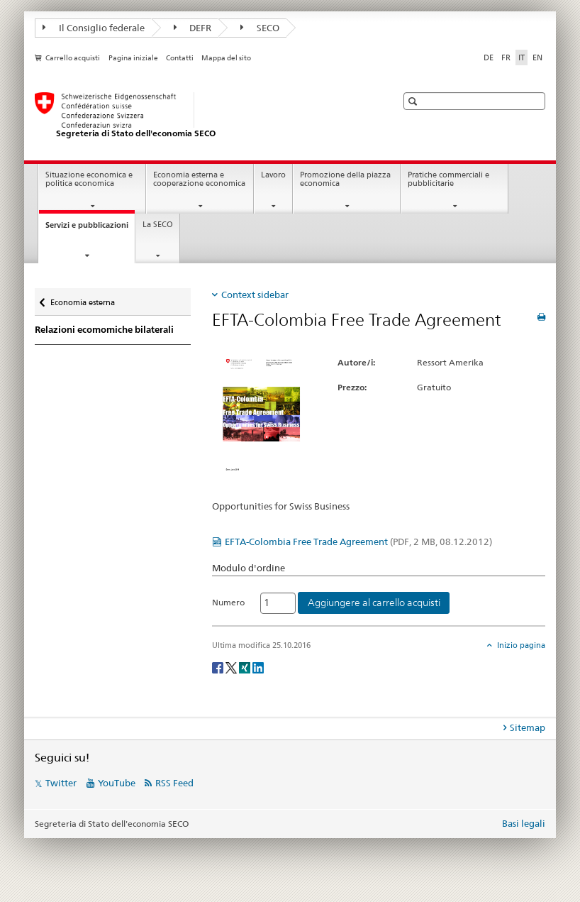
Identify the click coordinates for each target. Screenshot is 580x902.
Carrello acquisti (72, 58)
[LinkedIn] (258, 666)
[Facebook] (218, 666)
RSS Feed (174, 782)
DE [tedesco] (488, 57)
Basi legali (523, 823)
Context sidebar (255, 294)
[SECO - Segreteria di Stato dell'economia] (201, 115)
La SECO (158, 224)
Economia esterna (82, 299)
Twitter (61, 782)
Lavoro (273, 175)
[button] (414, 101)
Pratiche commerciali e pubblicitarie (448, 179)
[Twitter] (232, 666)
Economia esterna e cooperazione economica (199, 179)
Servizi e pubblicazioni (90, 228)
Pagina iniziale (133, 58)
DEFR (193, 27)
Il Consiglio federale (94, 27)
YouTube (116, 782)
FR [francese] (506, 57)
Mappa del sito (226, 58)
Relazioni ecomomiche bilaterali (104, 330)
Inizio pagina (520, 645)
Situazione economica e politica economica (89, 179)
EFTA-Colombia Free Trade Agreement (358, 541)
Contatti (180, 58)
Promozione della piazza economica (345, 179)
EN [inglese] (537, 57)
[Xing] (245, 666)
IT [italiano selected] (521, 57)
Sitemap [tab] (527, 727)
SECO (259, 27)
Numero (228, 602)
